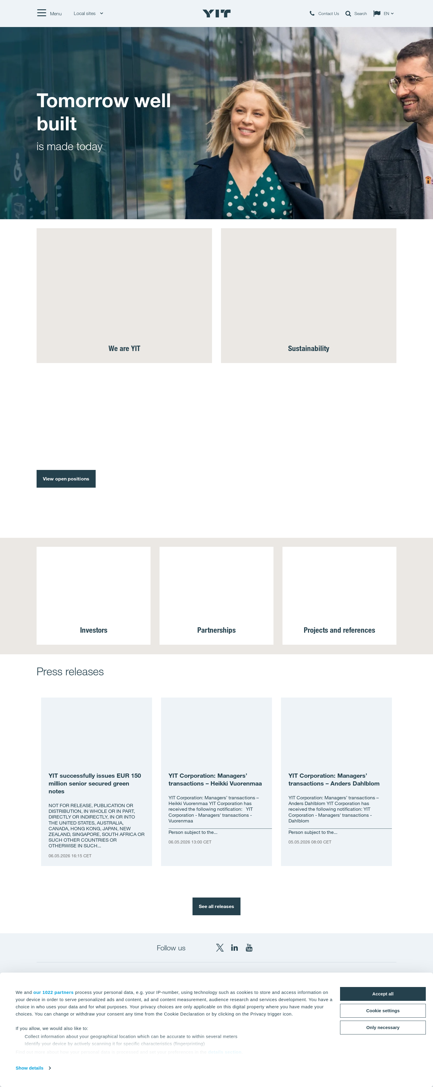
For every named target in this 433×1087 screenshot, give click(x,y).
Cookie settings (383, 1010)
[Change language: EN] (384, 13)
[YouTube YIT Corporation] (249, 947)
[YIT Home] (216, 13)
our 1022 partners (53, 992)
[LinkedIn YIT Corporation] (234, 947)
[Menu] (49, 13)
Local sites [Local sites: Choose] (88, 13)
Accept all (383, 993)
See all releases (216, 906)
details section (225, 1052)
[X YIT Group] (220, 947)
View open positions (66, 479)
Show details (29, 1067)
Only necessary (383, 1027)
